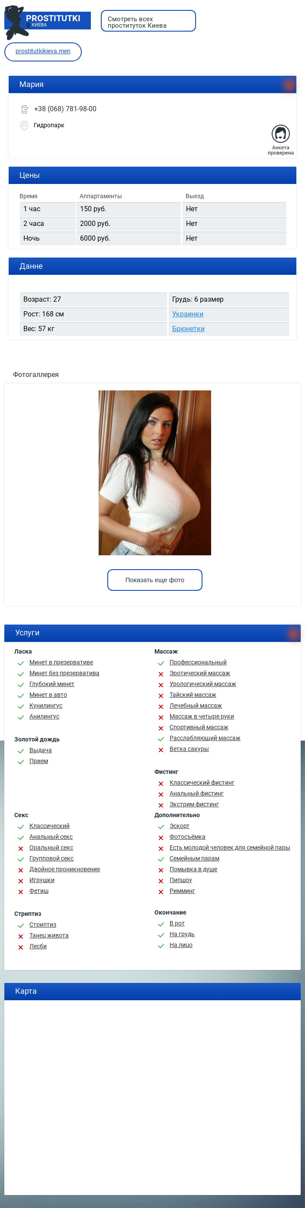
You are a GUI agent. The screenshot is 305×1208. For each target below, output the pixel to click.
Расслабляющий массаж (205, 737)
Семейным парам (194, 858)
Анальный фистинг (197, 793)
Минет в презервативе (61, 662)
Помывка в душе (193, 869)
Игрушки (42, 879)
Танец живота (49, 935)
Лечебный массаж (196, 705)
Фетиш (38, 890)
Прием (38, 760)
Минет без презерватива (64, 673)
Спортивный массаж (199, 727)
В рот (177, 923)
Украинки (187, 314)
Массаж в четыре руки (202, 716)
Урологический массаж (203, 683)
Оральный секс (51, 847)
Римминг (182, 890)
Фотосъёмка (187, 836)
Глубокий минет (51, 683)
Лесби (38, 946)
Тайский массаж (193, 694)
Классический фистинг (202, 782)
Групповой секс (51, 858)
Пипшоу (181, 879)
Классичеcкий (49, 825)
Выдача (40, 750)
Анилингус (44, 716)
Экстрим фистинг (194, 804)
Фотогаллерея (36, 374)
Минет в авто (48, 694)
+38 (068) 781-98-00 (65, 109)
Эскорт (179, 825)
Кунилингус (45, 705)
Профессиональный (198, 662)
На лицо (181, 944)
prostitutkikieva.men (43, 51)
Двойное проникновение (64, 869)
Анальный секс (51, 836)
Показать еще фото (154, 579)
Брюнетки (188, 329)
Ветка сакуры (189, 748)
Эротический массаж (200, 673)
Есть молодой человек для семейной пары (230, 847)
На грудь (182, 934)
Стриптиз (42, 924)
